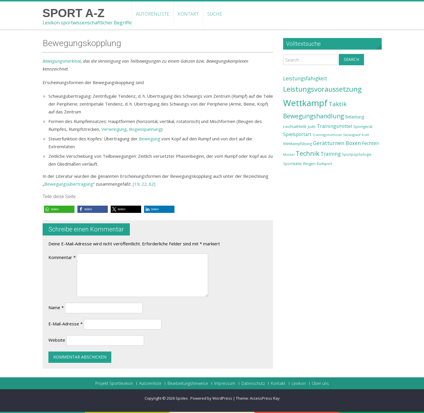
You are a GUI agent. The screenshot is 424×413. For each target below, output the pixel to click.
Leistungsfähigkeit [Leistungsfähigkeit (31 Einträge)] (305, 78)
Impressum (224, 383)
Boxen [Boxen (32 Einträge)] (353, 143)
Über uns (320, 383)
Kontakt (188, 14)
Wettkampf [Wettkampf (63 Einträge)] (305, 103)
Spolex (182, 398)
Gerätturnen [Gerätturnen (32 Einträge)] (328, 143)
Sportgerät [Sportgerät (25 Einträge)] (362, 126)
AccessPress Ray (265, 398)
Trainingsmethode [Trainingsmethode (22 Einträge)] (327, 135)
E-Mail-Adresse (65, 324)
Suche (214, 14)
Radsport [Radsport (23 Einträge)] (324, 163)
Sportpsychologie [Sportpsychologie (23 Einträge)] (357, 154)
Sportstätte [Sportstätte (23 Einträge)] (292, 163)
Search (351, 59)
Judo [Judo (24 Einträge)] (312, 126)
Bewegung (149, 139)
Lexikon (299, 383)
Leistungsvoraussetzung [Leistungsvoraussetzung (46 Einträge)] (322, 89)
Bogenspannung (145, 129)
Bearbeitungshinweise (188, 383)
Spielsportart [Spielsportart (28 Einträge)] (297, 134)
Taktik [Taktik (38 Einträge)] (338, 104)
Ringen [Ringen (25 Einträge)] (309, 163)
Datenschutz (253, 383)
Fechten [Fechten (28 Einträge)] (370, 143)
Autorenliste (152, 14)
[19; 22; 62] (144, 184)
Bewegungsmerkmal (62, 61)
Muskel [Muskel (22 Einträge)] (288, 154)
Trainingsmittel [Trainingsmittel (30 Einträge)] (334, 126)
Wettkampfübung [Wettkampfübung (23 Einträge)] (297, 143)
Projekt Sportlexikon (114, 383)
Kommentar (62, 257)
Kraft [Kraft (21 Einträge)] (365, 135)
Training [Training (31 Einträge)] (331, 153)
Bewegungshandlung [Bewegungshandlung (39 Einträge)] (313, 116)
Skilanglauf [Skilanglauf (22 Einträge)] (352, 135)
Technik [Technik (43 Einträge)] (307, 153)
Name (56, 307)
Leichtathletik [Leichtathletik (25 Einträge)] (295, 126)
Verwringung (114, 129)
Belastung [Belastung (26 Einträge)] (354, 116)
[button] (59, 209)
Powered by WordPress (211, 398)
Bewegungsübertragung (68, 184)
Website (56, 340)
